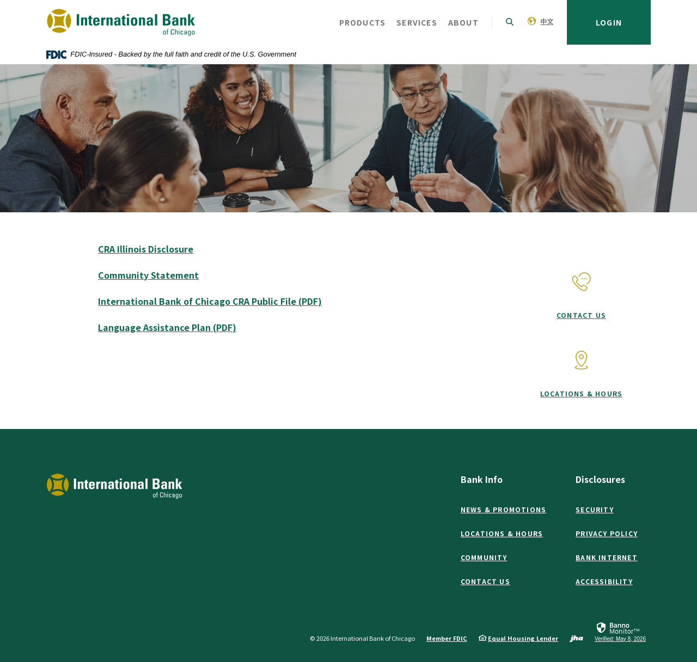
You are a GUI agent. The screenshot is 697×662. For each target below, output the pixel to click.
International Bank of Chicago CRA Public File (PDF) (210, 301)
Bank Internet (607, 557)
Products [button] (362, 22)
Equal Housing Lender (523, 638)
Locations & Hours (581, 393)
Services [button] (416, 22)
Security (595, 509)
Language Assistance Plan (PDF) (167, 327)
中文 (546, 21)
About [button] (463, 22)
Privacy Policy (607, 533)
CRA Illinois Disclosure (145, 248)
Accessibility (604, 581)
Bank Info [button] (482, 479)
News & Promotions (503, 509)
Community (484, 557)
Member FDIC (446, 638)
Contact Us (581, 315)
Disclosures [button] (600, 479)
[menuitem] (540, 21)
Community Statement (148, 274)
